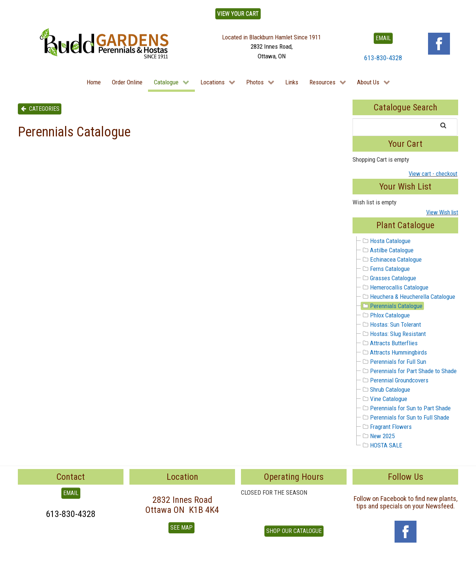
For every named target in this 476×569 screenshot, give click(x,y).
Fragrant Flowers (386, 427)
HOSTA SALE (381, 445)
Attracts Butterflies (389, 343)
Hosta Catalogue (386, 241)
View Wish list (442, 212)
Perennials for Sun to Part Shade (406, 408)
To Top (26, 561)
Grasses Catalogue (388, 278)
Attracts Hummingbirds (394, 352)
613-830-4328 (383, 58)
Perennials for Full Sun (393, 362)
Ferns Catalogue (385, 269)
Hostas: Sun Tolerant (391, 324)
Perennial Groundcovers (394, 380)
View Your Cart (238, 13)
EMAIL (383, 38)
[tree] (405, 343)
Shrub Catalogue (385, 389)
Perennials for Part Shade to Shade (409, 371)
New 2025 (378, 436)
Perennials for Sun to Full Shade (405, 417)
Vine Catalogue (384, 399)
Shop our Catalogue (294, 530)
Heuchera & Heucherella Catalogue (408, 296)
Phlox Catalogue (385, 315)
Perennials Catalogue (391, 306)
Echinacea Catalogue (391, 259)
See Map (181, 527)
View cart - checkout (433, 173)
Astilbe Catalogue (387, 250)
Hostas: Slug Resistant (393, 334)
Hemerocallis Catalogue (394, 287)
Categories (40, 108)
